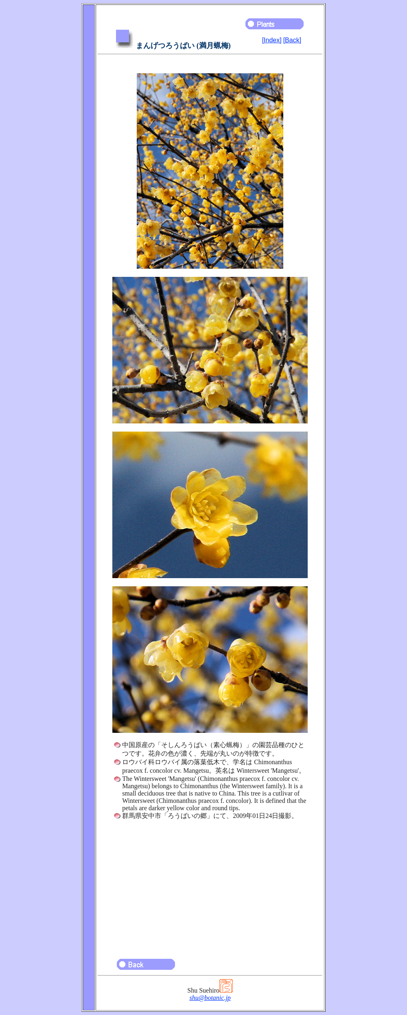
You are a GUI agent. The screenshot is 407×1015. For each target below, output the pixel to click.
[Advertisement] (210, 886)
